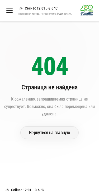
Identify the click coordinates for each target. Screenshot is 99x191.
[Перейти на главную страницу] (89, 13)
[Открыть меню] (9, 10)
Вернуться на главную (49, 132)
